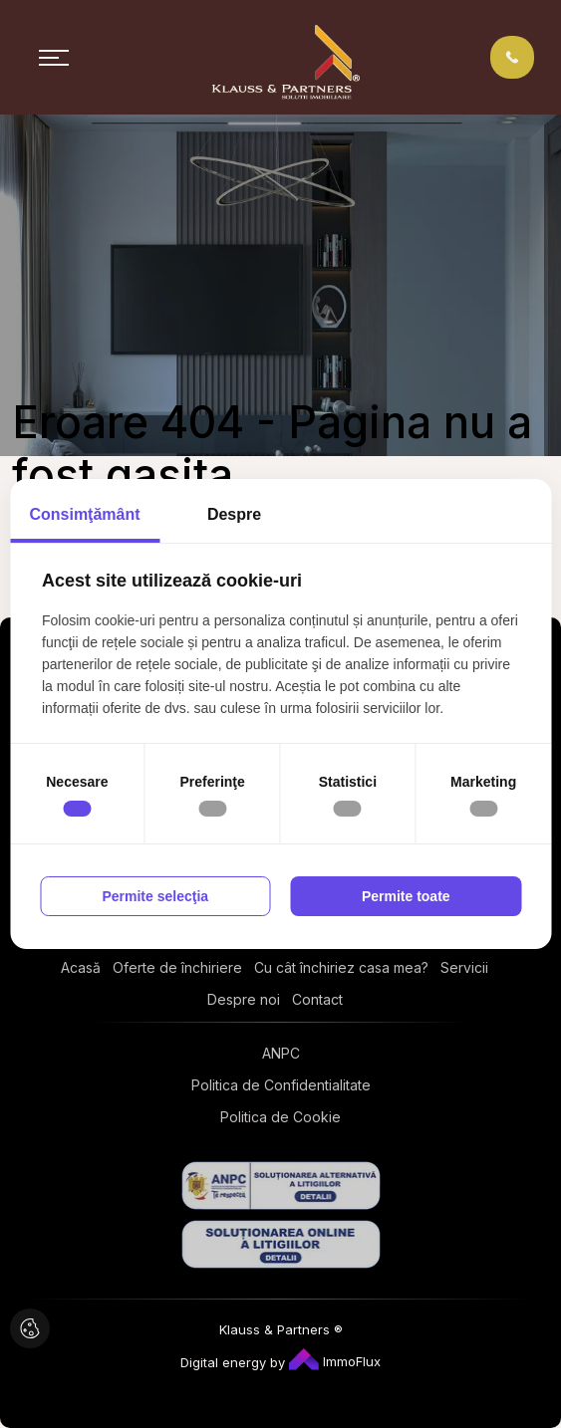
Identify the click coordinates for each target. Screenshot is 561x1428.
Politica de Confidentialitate (281, 1084)
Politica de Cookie (280, 1116)
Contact (317, 999)
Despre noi (243, 999)
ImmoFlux (335, 1361)
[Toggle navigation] (54, 58)
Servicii (464, 967)
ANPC (281, 1053)
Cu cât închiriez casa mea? (341, 967)
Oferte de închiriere (177, 967)
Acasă (81, 967)
